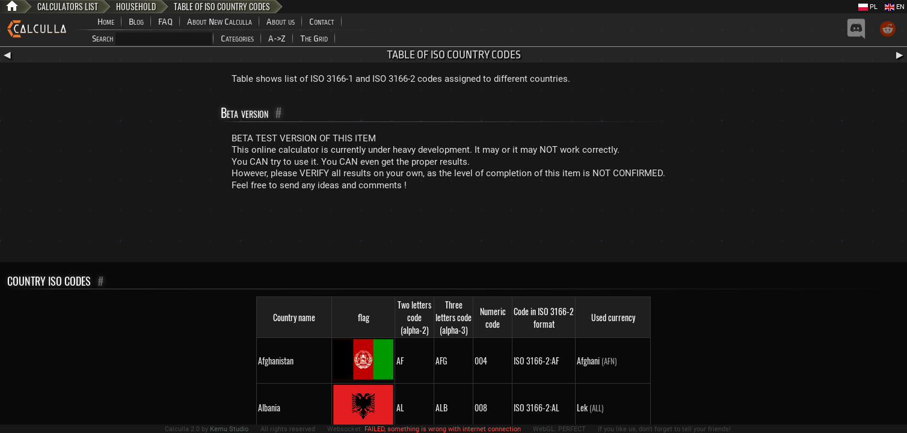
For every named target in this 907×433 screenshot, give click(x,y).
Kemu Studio (229, 429)
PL (868, 7)
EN (895, 7)
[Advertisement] (453, 229)
